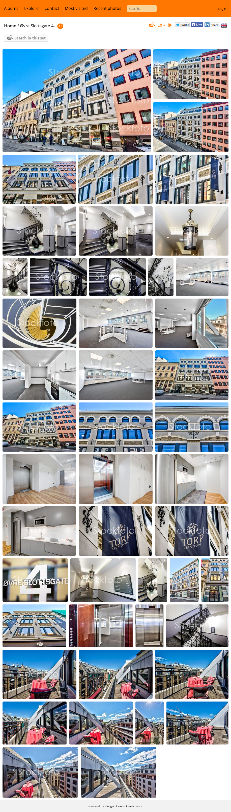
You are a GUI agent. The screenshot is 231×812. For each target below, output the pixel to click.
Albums (11, 8)
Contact (51, 8)
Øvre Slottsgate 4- (37, 26)
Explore (31, 8)
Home (10, 26)
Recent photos (107, 8)
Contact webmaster (130, 806)
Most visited (76, 8)
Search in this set (30, 37)
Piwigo (109, 806)
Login (222, 8)
